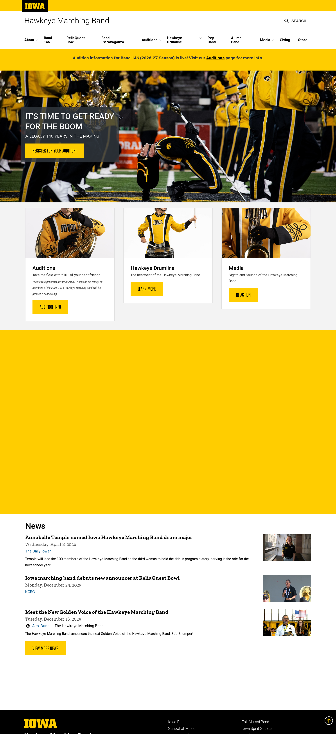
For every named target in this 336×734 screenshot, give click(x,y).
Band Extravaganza (112, 40)
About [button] (29, 40)
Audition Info (50, 306)
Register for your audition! (54, 150)
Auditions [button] (149, 40)
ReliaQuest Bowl (75, 40)
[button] (295, 21)
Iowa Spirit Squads (257, 728)
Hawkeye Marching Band (66, 21)
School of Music (182, 728)
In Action (243, 294)
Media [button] (265, 40)
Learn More (147, 288)
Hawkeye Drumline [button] (174, 40)
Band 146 (48, 40)
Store (302, 40)
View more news (45, 648)
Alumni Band (236, 40)
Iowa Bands (177, 722)
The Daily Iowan (38, 551)
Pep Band (212, 40)
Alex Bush (40, 625)
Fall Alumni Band (255, 722)
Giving (285, 40)
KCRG (30, 592)
